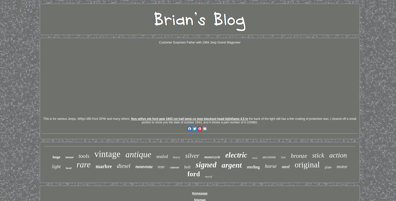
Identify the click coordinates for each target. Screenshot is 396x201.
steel (285, 166)
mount (69, 157)
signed (205, 164)
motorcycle (212, 157)
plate (328, 167)
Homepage (199, 193)
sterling (253, 167)
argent (231, 165)
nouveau (144, 166)
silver (192, 155)
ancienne (269, 157)
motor (342, 166)
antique (138, 154)
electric (236, 155)
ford (193, 174)
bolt (187, 167)
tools (84, 156)
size (283, 157)
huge (56, 157)
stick (318, 155)
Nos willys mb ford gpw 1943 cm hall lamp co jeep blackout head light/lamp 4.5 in (189, 119)
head (69, 167)
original (307, 164)
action (338, 155)
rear (161, 166)
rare (84, 164)
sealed (162, 156)
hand (254, 158)
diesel (124, 166)
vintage (107, 154)
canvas (174, 167)
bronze (299, 155)
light (56, 166)
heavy (176, 157)
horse (271, 166)
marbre (104, 166)
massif (208, 176)
